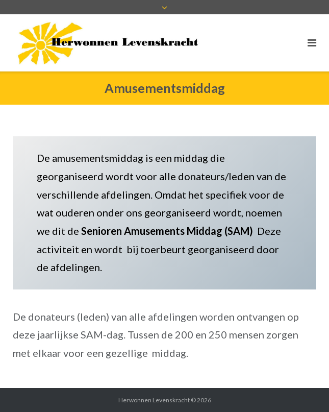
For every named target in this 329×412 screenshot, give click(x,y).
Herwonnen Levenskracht (154, 400)
